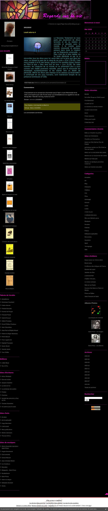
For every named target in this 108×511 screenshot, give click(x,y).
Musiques (87, 221)
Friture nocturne (89, 116)
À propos (9, 41)
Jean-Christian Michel (8, 461)
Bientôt (87, 94)
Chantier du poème (96, 133)
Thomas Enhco (6, 435)
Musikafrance (6, 473)
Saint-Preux (5, 476)
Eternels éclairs (6, 379)
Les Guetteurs (6, 464)
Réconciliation (9, 288)
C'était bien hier (89, 122)
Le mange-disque (10, 100)
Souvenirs (87, 240)
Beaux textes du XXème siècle (94, 260)
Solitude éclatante (9, 257)
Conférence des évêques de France (95, 266)
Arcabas (4, 417)
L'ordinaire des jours (91, 215)
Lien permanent (51, 82)
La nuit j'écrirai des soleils (98, 152)
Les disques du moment (96, 317)
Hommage (88, 199)
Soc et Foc (5, 366)
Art (85, 180)
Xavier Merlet (6, 346)
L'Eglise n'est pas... (90, 278)
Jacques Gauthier (7, 382)
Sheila (3, 486)
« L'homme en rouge (54, 24)
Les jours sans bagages (10, 147)
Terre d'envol (10, 131)
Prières (87, 230)
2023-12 (87, 365)
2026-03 (87, 356)
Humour (87, 202)
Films (86, 196)
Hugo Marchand (6, 423)
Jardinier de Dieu (90, 272)
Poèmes (87, 227)
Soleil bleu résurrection (9, 163)
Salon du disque (6, 479)
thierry (86, 136)
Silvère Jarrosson (7, 432)
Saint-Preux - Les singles (95, 331)
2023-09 (87, 375)
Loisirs (86, 208)
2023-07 (87, 381)
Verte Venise (9, 84)
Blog (86, 183)
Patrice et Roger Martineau (10, 333)
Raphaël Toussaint (7, 343)
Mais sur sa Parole (90, 285)
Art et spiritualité (6, 420)
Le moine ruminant (90, 282)
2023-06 (87, 384)
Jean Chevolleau (7, 327)
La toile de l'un (6, 385)
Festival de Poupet (7, 311)
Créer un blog (50, 500)
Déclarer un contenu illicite (23, 505)
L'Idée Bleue (5, 363)
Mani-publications (7, 429)
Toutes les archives (90, 387)
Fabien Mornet (6, 305)
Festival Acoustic (7, 308)
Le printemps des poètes (9, 389)
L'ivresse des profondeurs (9, 241)
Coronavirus (94, 136)
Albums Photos (91, 303)
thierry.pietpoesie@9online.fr (9, 46)
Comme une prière (96, 167)
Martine (87, 155)
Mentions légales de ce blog (39, 505)
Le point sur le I (89, 103)
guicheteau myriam (90, 147)
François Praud (6, 314)
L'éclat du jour (89, 212)
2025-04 (87, 359)
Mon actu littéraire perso (92, 218)
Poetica (4, 392)
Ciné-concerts (6, 454)
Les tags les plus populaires (71, 503)
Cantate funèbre (9, 273)
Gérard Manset (6, 457)
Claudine (87, 139)
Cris (86, 193)
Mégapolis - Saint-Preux (9, 470)
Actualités (87, 177)
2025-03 (87, 362)
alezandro (32, 99)
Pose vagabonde (7, 340)
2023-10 (87, 372)
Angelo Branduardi (7, 451)
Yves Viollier (5, 352)
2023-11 (87, 368)
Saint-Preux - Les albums (95, 345)
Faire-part (94, 158)
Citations (87, 190)
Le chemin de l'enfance (9, 226)
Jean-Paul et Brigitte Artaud (10, 330)
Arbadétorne (5, 299)
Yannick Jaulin (6, 349)
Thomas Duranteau (7, 403)
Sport (86, 243)
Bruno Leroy (88, 263)
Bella (86, 133)
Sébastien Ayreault (7, 482)
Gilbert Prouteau (6, 321)
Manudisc (4, 467)
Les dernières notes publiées (54, 503)
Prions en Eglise (89, 293)
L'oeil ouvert (5, 426)
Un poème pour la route (9, 406)
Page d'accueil (65, 24)
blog (90, 505)
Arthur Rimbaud (6, 376)
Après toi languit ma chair (9, 194)
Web (86, 249)
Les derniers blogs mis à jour (37, 503)
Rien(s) (10, 116)
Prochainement (89, 100)
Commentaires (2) (61, 82)
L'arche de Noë (89, 275)
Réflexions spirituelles (91, 233)
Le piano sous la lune (91, 109)
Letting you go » (75, 24)
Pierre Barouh (6, 336)
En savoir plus (92, 509)
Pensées (87, 224)
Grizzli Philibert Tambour (9, 324)
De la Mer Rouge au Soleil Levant (95, 97)
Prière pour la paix (90, 119)
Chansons (88, 186)
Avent (86, 113)
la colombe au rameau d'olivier (94, 106)
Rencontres (88, 237)
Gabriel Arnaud (6, 318)
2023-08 (87, 378)
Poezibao (4, 395)
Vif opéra (9, 179)
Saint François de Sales (92, 296)
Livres (86, 205)
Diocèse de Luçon (90, 269)
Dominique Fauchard (8, 302)
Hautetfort (59, 500)
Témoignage (88, 246)
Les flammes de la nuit (9, 210)
